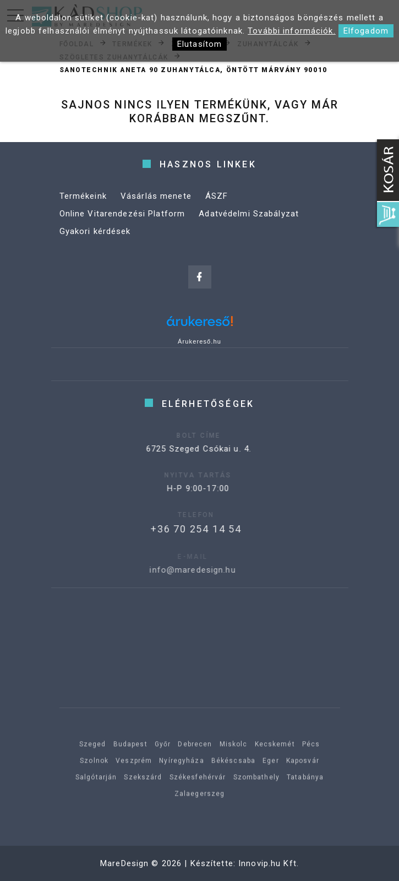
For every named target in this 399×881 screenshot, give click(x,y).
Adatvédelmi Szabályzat (249, 214)
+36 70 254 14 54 (181, 529)
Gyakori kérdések (95, 231)
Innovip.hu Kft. (268, 863)
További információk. (292, 31)
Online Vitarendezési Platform (122, 214)
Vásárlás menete (156, 196)
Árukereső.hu (199, 341)
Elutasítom (199, 44)
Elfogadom (366, 31)
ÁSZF (216, 196)
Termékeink (83, 196)
